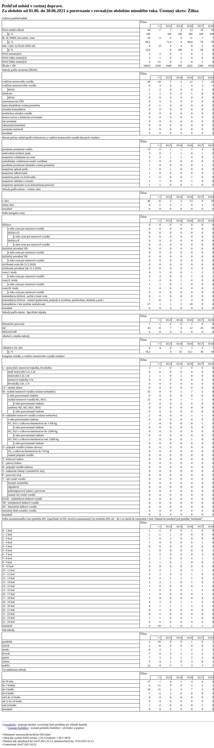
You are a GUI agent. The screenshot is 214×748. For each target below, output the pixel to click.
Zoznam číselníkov (18, 727)
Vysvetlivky (9, 724)
